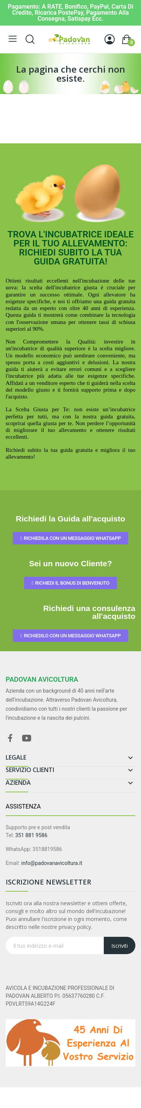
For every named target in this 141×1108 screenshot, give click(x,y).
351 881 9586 (31, 835)
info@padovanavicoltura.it (51, 863)
